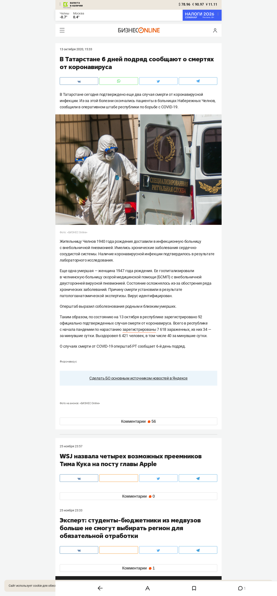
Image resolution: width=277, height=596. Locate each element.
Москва (78, 13)
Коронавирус (68, 361)
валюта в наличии (76, 4)
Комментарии (138, 421)
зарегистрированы (139, 329)
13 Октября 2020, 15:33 (76, 49)
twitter (146, 552)
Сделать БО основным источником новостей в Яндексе (138, 378)
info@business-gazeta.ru (76, 537)
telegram (69, 559)
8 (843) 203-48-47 (124, 532)
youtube (69, 566)
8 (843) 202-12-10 (72, 532)
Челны (64, 13)
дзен (145, 559)
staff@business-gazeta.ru (182, 532)
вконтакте (71, 552)
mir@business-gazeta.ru (128, 537)
